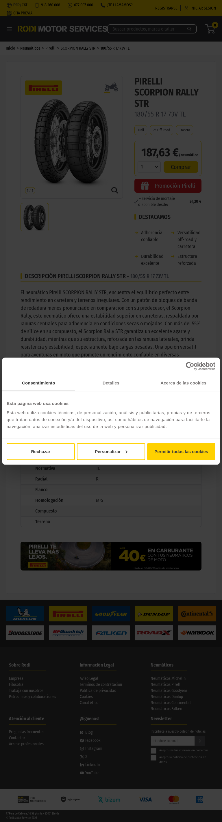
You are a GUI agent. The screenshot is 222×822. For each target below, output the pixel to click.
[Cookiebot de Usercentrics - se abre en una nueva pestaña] (190, 366)
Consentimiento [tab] (38, 382)
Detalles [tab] (111, 382)
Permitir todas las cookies (181, 451)
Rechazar (40, 451)
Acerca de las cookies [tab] (183, 382)
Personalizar (111, 451)
